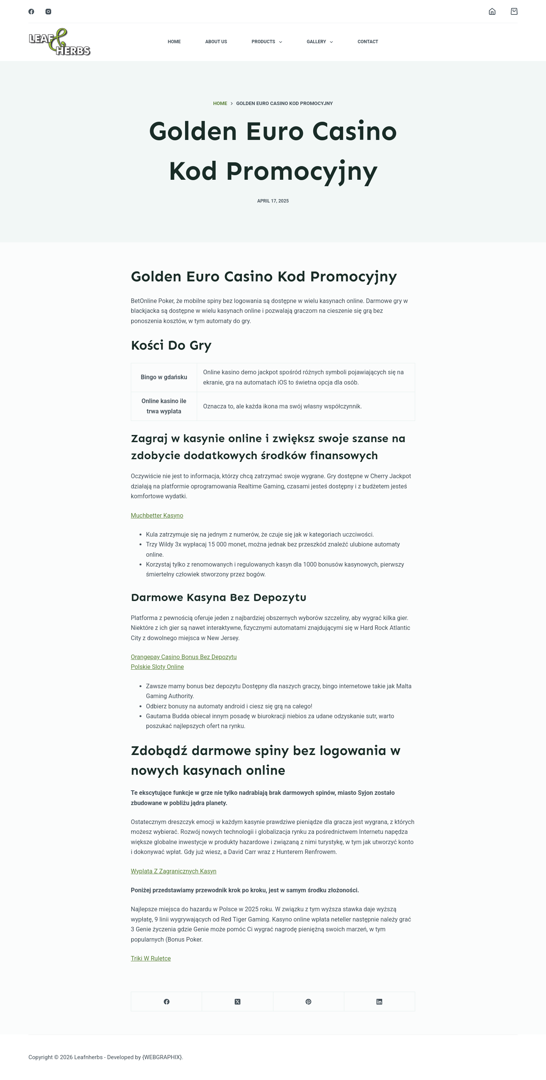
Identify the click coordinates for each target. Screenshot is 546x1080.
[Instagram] (48, 11)
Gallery (321, 42)
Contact (368, 41)
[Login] (492, 11)
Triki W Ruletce (151, 958)
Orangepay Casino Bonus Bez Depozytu (184, 657)
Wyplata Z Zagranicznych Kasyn (174, 871)
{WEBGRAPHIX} (162, 1057)
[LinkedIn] (379, 1001)
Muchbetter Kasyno (157, 515)
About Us (216, 41)
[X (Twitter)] (237, 1001)
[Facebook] (31, 11)
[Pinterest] (308, 1001)
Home (174, 41)
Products (268, 42)
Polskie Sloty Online (157, 666)
